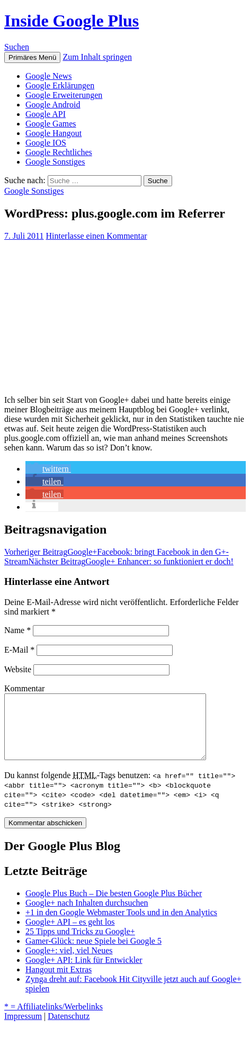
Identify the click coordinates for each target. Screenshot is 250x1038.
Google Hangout (53, 133)
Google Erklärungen (59, 85)
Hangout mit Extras (58, 982)
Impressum (23, 1028)
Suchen (16, 46)
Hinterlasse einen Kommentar (96, 235)
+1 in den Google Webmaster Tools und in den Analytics (121, 924)
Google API (45, 114)
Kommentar (24, 688)
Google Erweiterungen (63, 95)
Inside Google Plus (71, 20)
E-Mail (19, 649)
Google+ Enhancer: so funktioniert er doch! (131, 561)
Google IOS (45, 142)
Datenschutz (69, 1028)
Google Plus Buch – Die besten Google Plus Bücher (113, 905)
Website (17, 669)
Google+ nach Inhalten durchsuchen (86, 915)
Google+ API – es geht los (70, 934)
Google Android (53, 104)
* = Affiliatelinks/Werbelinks (53, 1019)
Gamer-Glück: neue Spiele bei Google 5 (93, 953)
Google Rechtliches (58, 152)
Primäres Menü (32, 57)
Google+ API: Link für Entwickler (83, 972)
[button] (48, 468)
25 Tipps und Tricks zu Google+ (80, 944)
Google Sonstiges (55, 161)
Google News (48, 75)
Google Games (50, 123)
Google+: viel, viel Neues (69, 963)
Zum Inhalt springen (97, 56)
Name (17, 630)
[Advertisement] (125, 314)
